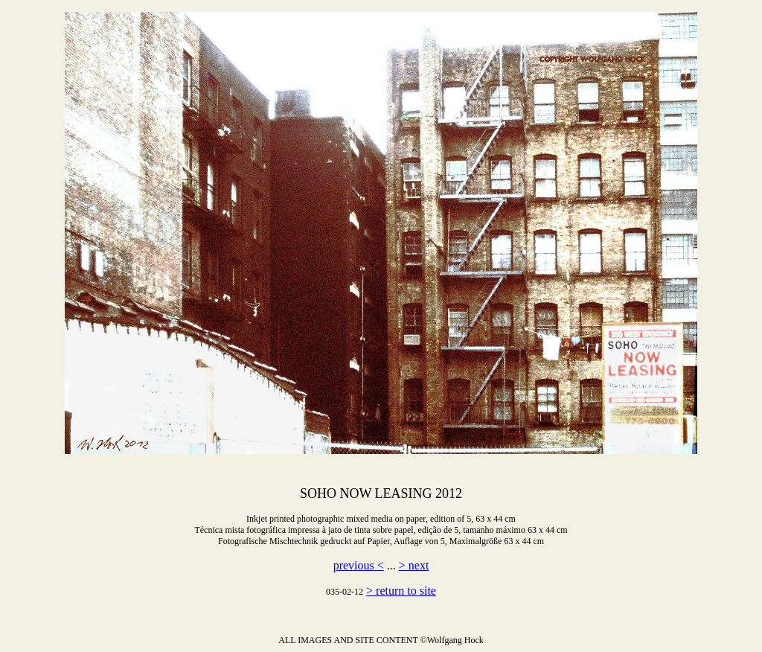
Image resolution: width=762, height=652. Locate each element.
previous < (358, 565)
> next (414, 565)
